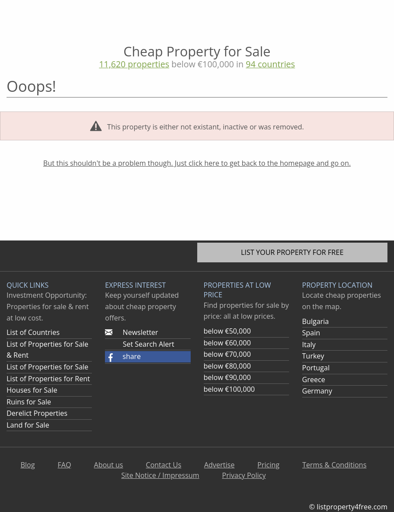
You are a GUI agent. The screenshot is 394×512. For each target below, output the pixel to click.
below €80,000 (227, 366)
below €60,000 (227, 343)
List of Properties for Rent (48, 378)
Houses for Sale (32, 390)
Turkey (313, 356)
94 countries (270, 64)
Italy (309, 344)
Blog (28, 465)
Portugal (316, 368)
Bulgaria (315, 321)
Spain (311, 333)
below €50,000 (227, 331)
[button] (147, 356)
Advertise (219, 465)
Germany (317, 391)
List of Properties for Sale (47, 367)
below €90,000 (227, 377)
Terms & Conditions (334, 465)
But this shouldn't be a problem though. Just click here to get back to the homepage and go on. (197, 163)
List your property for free (292, 252)
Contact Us (163, 465)
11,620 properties (134, 64)
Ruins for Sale (29, 402)
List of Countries (33, 332)
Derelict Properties (37, 413)
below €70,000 (227, 354)
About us (108, 465)
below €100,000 (229, 389)
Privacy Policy (244, 475)
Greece (313, 379)
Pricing (268, 465)
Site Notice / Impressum (160, 475)
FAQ (64, 465)
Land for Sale (28, 425)
